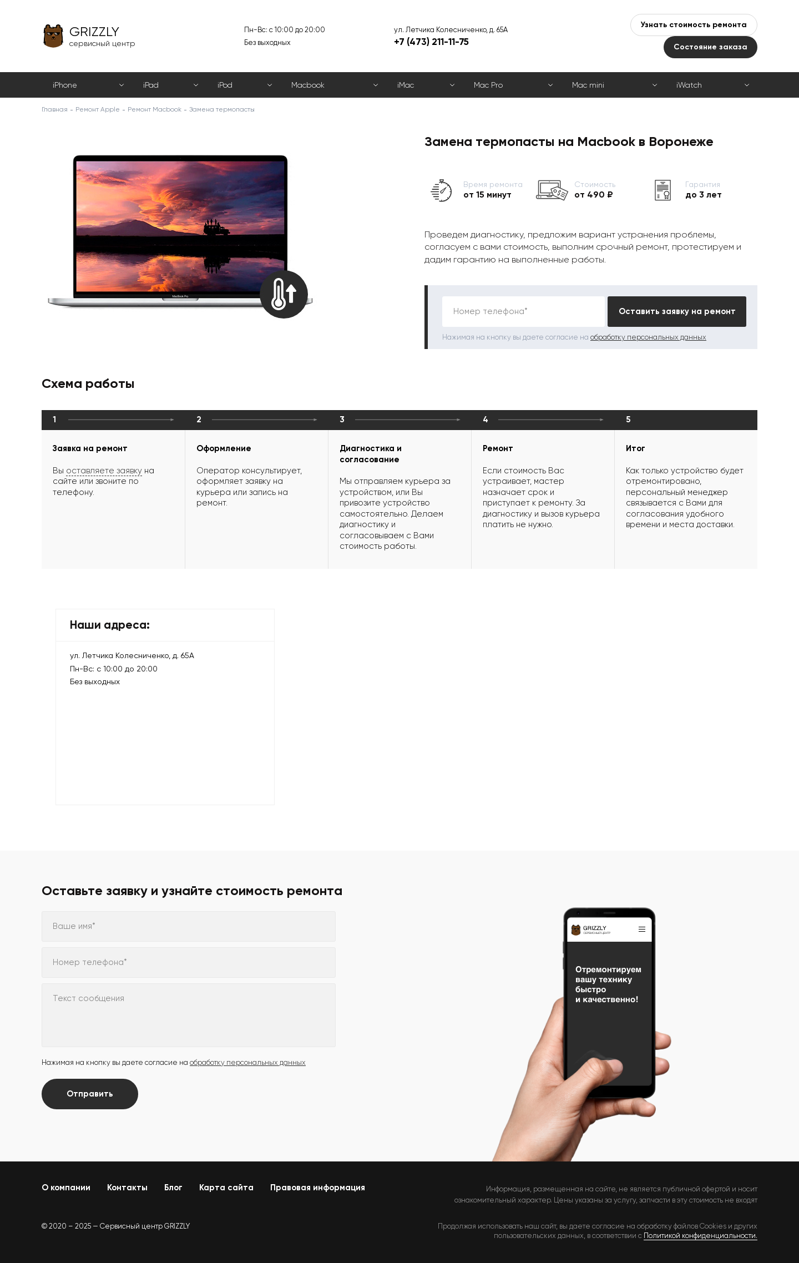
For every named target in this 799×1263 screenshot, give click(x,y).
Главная (55, 109)
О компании (66, 1188)
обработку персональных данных (648, 337)
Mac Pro (488, 84)
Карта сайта (226, 1188)
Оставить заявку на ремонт (677, 311)
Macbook (308, 84)
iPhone (65, 84)
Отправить (90, 1094)
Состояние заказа (710, 47)
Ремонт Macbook (154, 109)
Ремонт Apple (97, 109)
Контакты (127, 1188)
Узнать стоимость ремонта (694, 24)
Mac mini (588, 84)
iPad (151, 84)
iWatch (689, 84)
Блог (173, 1188)
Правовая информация (317, 1188)
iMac (405, 84)
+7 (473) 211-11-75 (431, 41)
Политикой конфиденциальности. (700, 1235)
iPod (225, 84)
